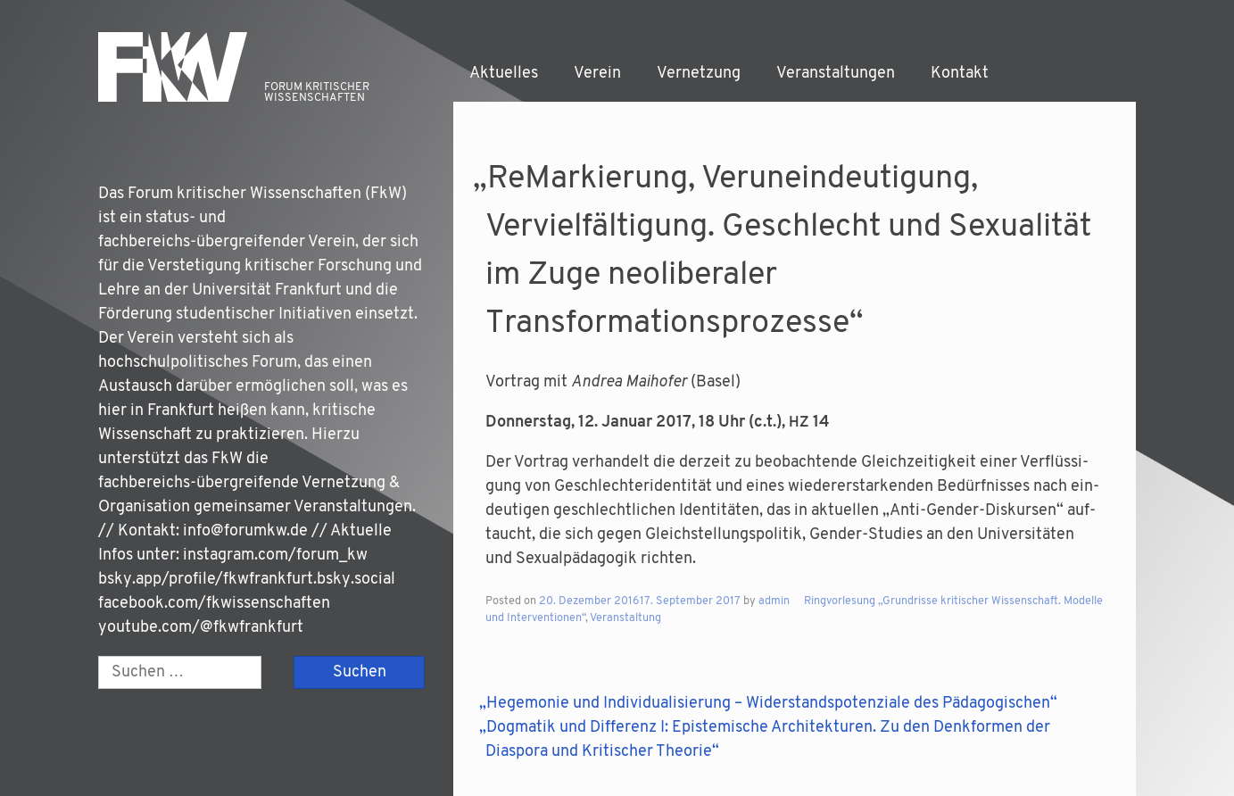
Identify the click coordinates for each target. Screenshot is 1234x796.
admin (774, 601)
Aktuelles (503, 73)
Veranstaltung (625, 618)
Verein (597, 73)
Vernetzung (699, 73)
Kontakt (960, 73)
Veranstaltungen (835, 73)
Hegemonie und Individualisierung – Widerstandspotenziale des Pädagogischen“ (771, 703)
